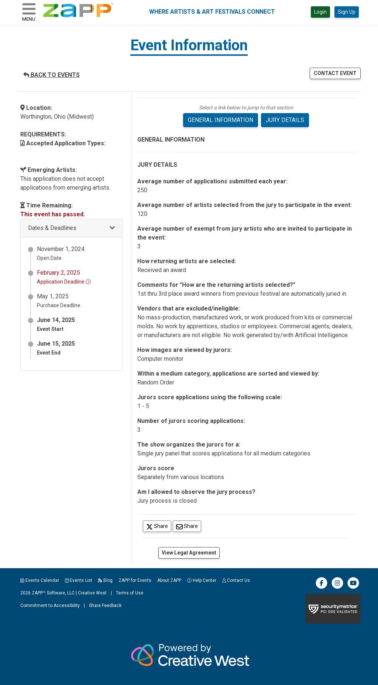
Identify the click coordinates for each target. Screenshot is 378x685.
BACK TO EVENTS (51, 74)
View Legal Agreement (189, 553)
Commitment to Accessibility (50, 605)
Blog (105, 580)
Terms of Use (129, 593)
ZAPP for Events (134, 580)
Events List (79, 580)
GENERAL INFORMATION (220, 119)
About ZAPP (169, 580)
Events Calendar (39, 580)
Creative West (92, 593)
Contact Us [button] (236, 580)
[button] (71, 228)
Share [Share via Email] (188, 526)
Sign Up (346, 12)
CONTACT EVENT (335, 73)
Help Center (201, 580)
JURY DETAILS (285, 119)
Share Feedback (105, 605)
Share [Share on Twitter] (158, 526)
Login (320, 12)
